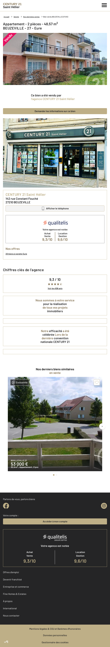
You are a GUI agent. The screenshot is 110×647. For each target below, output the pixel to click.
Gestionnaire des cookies (55, 642)
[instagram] (104, 506)
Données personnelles (55, 635)
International (10, 608)
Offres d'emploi (11, 572)
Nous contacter (11, 615)
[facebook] (6, 506)
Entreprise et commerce (16, 586)
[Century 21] (12, 6)
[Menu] (104, 5)
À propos (7, 601)
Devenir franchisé (12, 579)
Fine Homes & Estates (14, 593)
